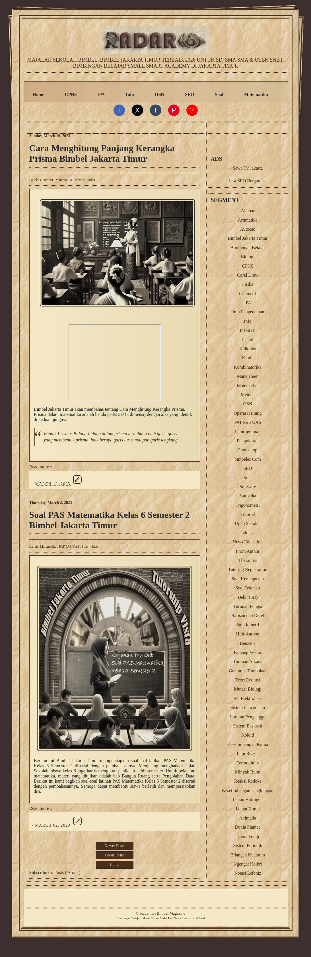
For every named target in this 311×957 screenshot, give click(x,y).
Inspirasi (248, 330)
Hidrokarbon (247, 633)
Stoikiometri (247, 624)
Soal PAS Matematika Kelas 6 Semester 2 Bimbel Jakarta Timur (109, 520)
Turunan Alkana (247, 661)
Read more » (41, 466)
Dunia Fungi (247, 836)
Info (130, 94)
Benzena (248, 643)
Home (38, 94)
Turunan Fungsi (247, 606)
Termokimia (248, 762)
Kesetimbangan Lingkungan (247, 790)
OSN (159, 94)
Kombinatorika (247, 367)
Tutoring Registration (247, 569)
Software (248, 486)
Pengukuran (247, 440)
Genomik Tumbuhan (247, 670)
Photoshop (248, 449)
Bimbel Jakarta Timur (248, 238)
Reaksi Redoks (247, 781)
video (91, 180)
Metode (80, 180)
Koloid (247, 735)
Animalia (247, 818)
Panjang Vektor (248, 652)
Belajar (135, 918)
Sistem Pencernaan (247, 707)
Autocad (247, 229)
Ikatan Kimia (248, 808)
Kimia (248, 357)
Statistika (247, 495)
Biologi (247, 256)
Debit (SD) (248, 597)
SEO (189, 94)
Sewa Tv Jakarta (248, 168)
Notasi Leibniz (247, 873)
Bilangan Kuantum (247, 854)
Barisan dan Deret (247, 615)
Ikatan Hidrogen (247, 799)
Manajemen (248, 376)
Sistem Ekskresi (247, 726)
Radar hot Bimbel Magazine (162, 913)
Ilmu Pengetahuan (247, 311)
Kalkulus (248, 348)
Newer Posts (114, 846)
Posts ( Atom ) (67, 872)
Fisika (247, 284)
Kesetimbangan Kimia (247, 744)
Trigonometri (248, 505)
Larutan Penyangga (247, 716)
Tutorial (247, 514)
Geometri (47, 180)
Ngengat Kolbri (248, 864)
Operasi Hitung (247, 413)
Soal (219, 94)
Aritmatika (248, 220)
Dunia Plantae (247, 827)
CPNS (71, 94)
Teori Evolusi (247, 679)
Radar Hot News (170, 918)
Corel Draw (247, 275)
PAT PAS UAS (69, 547)
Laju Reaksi (248, 753)
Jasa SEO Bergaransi (248, 180)
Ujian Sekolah (248, 523)
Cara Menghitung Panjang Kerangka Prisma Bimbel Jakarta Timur (102, 153)
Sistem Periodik (247, 845)
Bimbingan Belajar (247, 247)
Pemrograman (248, 431)
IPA (101, 94)
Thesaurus (247, 560)
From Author (247, 551)
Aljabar (248, 210)
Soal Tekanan (247, 587)
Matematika (256, 94)
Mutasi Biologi (247, 689)
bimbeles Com (247, 459)
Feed (202, 918)
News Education (248, 541)
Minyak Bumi (247, 772)
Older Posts (114, 855)
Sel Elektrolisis (247, 698)
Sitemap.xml (190, 918)
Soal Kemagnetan (248, 578)
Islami (248, 339)
